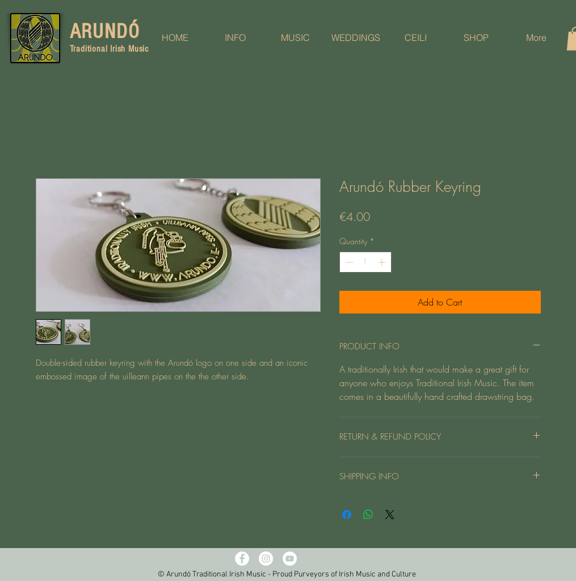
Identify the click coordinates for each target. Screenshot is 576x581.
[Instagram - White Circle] (266, 558)
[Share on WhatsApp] (368, 514)
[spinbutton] (365, 262)
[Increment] (383, 262)
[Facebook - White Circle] (242, 558)
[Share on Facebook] (347, 514)
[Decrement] (348, 262)
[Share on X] (390, 514)
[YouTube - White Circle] (290, 558)
